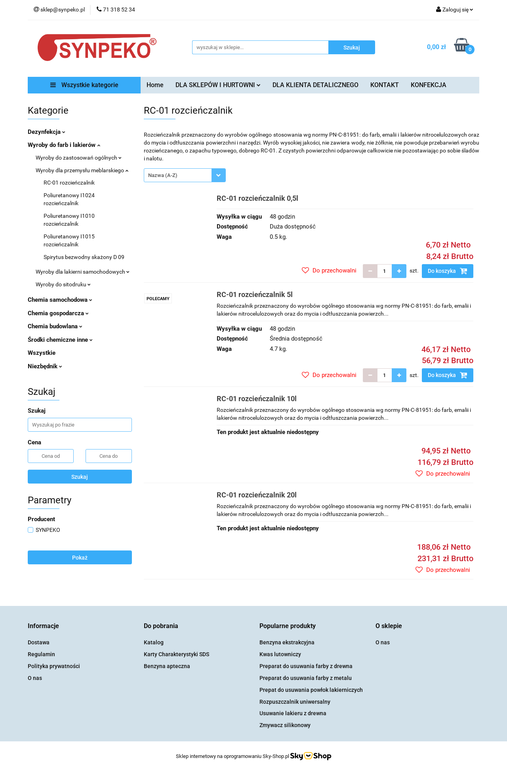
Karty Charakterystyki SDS (176, 654)
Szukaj (79, 477)
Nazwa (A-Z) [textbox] (162, 175)
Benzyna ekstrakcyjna (286, 642)
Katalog (154, 642)
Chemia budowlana (55, 326)
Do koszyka (447, 271)
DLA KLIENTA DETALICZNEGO (315, 85)
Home (155, 85)
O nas (35, 678)
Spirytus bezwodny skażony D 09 (84, 257)
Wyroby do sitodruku (63, 284)
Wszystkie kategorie (84, 85)
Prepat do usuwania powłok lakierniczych (311, 690)
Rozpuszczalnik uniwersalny (294, 702)
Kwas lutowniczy (280, 654)
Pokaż (80, 557)
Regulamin (41, 654)
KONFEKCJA (428, 85)
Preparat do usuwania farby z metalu (305, 678)
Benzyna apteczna (167, 666)
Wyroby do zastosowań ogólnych (79, 157)
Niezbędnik (45, 366)
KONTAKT (384, 85)
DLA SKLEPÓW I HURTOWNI (218, 85)
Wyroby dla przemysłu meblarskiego (82, 170)
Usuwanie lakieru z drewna (292, 713)
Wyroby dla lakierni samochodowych (83, 272)
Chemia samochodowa (60, 299)
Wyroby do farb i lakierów (64, 145)
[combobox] (185, 175)
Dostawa (39, 642)
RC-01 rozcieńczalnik (69, 182)
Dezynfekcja (46, 131)
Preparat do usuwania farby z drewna (306, 666)
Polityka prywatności (54, 666)
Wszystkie (41, 352)
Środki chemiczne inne (60, 339)
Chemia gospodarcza (58, 313)
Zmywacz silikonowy (285, 725)
